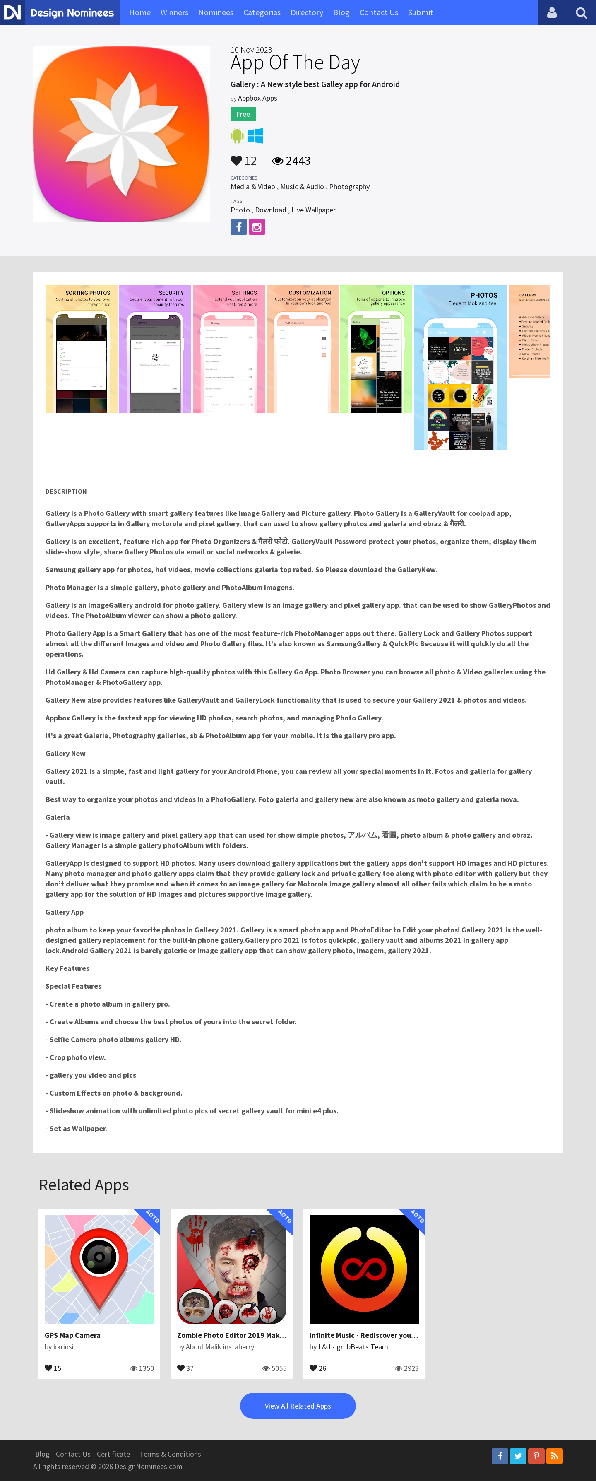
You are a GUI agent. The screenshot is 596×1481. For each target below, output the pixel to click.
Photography (349, 186)
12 (244, 156)
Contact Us (379, 12)
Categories (262, 12)
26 (318, 1367)
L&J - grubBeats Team (353, 1346)
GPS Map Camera (73, 1335)
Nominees (215, 12)
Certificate (113, 1454)
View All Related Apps (298, 1406)
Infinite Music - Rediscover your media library (385, 1335)
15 (53, 1367)
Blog (341, 12)
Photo (240, 209)
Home (140, 12)
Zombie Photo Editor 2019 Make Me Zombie (249, 1335)
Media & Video (253, 186)
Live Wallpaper (313, 209)
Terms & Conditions (170, 1454)
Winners (174, 12)
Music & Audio (302, 186)
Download (270, 209)
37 (185, 1367)
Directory (307, 12)
